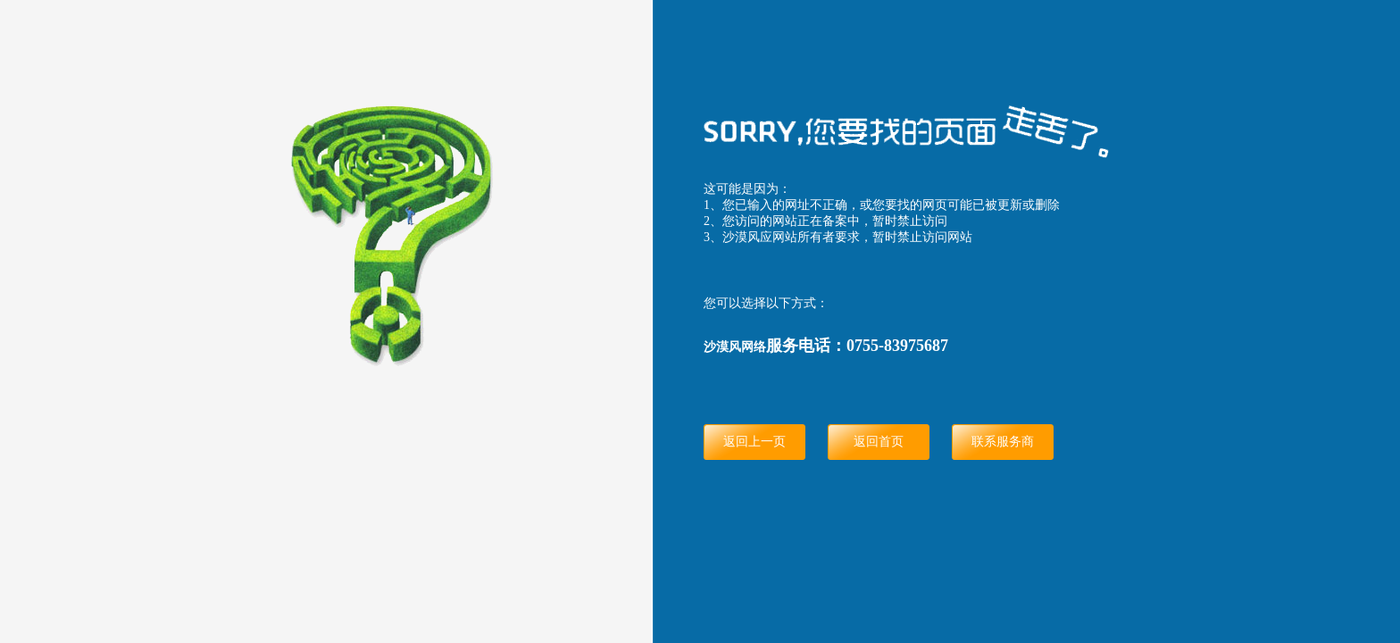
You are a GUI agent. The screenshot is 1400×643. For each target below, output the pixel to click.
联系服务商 (1002, 441)
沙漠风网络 (735, 347)
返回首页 (879, 441)
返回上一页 (754, 441)
